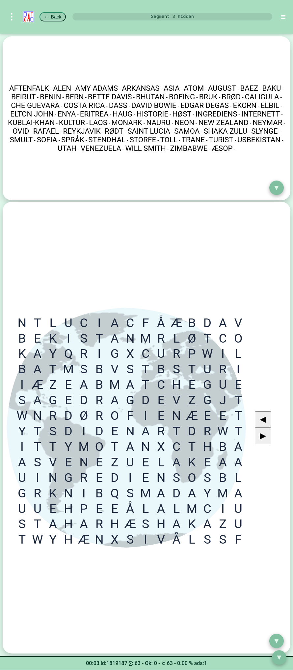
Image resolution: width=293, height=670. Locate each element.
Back (52, 16)
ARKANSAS (140, 88)
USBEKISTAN (258, 139)
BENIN (50, 96)
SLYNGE (264, 131)
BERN (74, 96)
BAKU (271, 88)
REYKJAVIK (81, 131)
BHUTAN (150, 96)
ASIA (172, 88)
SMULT (21, 139)
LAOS (98, 122)
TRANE (192, 139)
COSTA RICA (84, 105)
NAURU (158, 122)
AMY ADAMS (96, 88)
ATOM (194, 88)
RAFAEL (46, 131)
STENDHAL (106, 139)
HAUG (122, 114)
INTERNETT (260, 114)
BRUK (208, 96)
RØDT (114, 131)
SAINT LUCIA (148, 131)
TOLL (169, 139)
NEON (184, 122)
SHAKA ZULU (225, 131)
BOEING (182, 96)
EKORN (244, 105)
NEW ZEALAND (224, 122)
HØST (182, 114)
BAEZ (249, 88)
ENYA (67, 114)
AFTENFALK (29, 88)
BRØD (231, 96)
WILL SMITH (145, 148)
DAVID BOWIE (153, 105)
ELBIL (269, 105)
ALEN (62, 88)
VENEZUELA (101, 148)
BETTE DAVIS (110, 96)
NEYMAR (267, 122)
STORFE (143, 139)
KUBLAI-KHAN (31, 122)
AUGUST (222, 88)
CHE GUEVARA (35, 105)
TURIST (221, 139)
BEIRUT (23, 96)
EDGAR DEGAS (204, 105)
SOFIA (47, 139)
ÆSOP (222, 148)
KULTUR (72, 122)
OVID (21, 131)
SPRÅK (72, 139)
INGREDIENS (216, 114)
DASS (118, 105)
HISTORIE (152, 114)
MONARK (126, 122)
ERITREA (94, 114)
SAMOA (187, 131)
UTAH (67, 148)
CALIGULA (262, 96)
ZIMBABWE (188, 148)
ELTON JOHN (31, 114)
